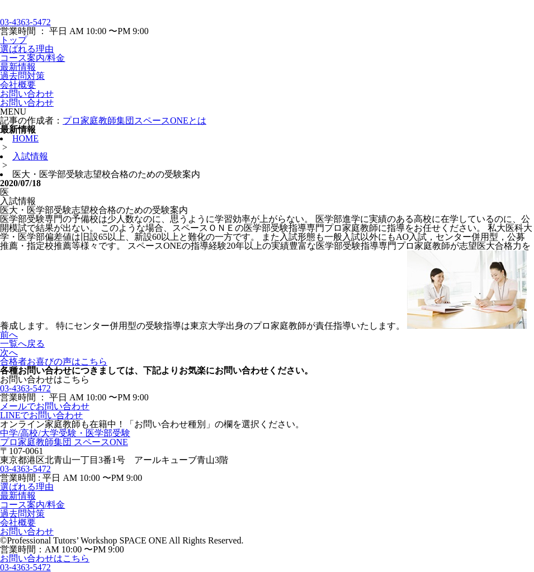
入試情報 (30, 156)
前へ (9, 334)
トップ (13, 40)
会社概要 (18, 84)
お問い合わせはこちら (44, 558)
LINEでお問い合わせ (41, 415)
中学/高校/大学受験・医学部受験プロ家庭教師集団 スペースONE (65, 437)
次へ (9, 352)
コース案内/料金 (32, 58)
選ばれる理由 (27, 49)
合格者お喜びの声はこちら (53, 361)
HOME (25, 138)
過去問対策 (22, 76)
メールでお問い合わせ (44, 406)
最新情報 (18, 67)
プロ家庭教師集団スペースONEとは (134, 120)
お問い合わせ (27, 93)
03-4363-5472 (25, 22)
